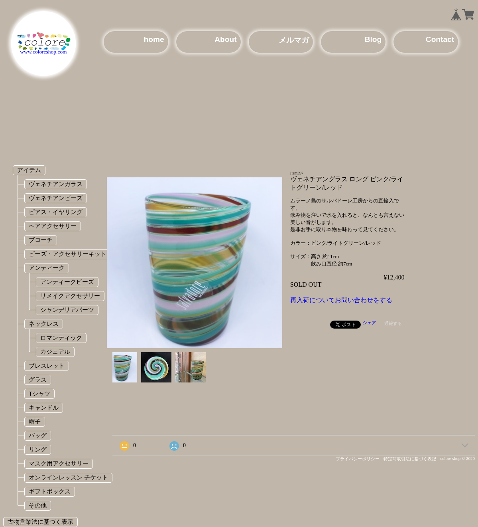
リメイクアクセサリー (70, 295)
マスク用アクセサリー (59, 463)
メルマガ (294, 40)
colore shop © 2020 (457, 458)
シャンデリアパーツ (67, 309)
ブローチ (41, 239)
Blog (373, 39)
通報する (393, 323)
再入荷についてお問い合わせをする (341, 300)
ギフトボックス (50, 491)
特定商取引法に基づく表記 (410, 458)
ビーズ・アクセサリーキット (67, 253)
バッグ (38, 435)
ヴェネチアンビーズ (56, 197)
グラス (38, 379)
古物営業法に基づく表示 (40, 521)
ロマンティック (61, 337)
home (154, 39)
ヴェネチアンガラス (56, 183)
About (225, 39)
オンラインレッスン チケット (68, 477)
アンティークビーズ (67, 281)
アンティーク (47, 267)
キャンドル (44, 407)
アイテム (29, 169)
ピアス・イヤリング (56, 211)
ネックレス (44, 323)
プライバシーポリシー (358, 458)
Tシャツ (39, 393)
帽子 (35, 421)
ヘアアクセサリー (53, 225)
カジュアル (55, 351)
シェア (369, 322)
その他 (38, 505)
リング (38, 449)
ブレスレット (47, 365)
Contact (440, 39)
